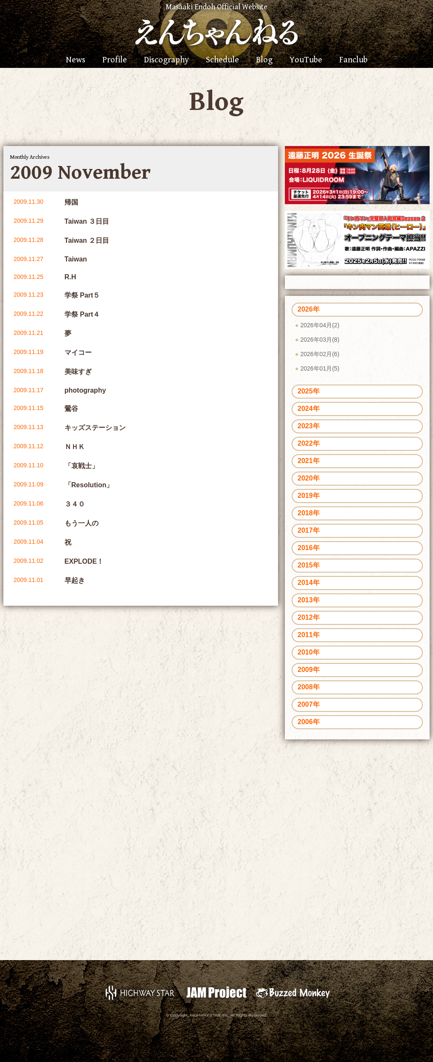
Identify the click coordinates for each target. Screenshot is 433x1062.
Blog (264, 60)
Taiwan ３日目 (87, 221)
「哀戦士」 (81, 465)
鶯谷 (71, 408)
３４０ (75, 504)
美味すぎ (78, 371)
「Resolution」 (89, 485)
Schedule (222, 60)
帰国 (71, 202)
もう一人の (81, 523)
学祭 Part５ (82, 295)
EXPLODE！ (84, 561)
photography (85, 390)
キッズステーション (95, 427)
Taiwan (76, 259)
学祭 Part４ (82, 314)
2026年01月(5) (319, 368)
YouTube (306, 60)
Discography (166, 60)
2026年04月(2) (319, 325)
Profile (114, 60)
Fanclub (353, 60)
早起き (75, 580)
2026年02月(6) (319, 354)
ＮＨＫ (75, 446)
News (75, 60)
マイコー (78, 352)
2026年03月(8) (319, 339)
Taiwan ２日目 (87, 240)
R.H (70, 277)
